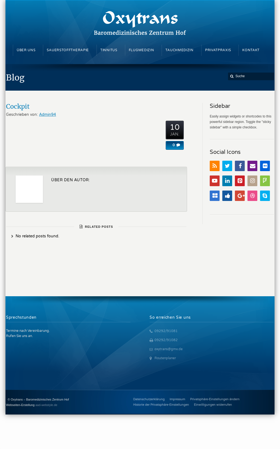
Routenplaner (165, 358)
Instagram (252, 180)
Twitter (227, 166)
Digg (227, 196)
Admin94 (47, 114)
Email (252, 166)
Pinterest (240, 180)
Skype (265, 196)
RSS (215, 166)
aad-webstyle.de (46, 405)
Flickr (265, 166)
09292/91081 (166, 331)
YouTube (215, 180)
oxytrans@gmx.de (168, 349)
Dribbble (252, 196)
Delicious (215, 196)
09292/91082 (166, 340)
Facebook (240, 166)
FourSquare (265, 180)
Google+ (240, 196)
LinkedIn (227, 180)
